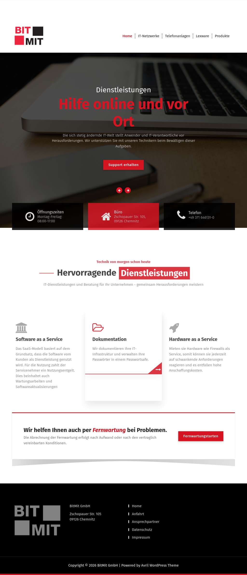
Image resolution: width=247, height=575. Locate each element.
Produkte (222, 36)
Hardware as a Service (193, 373)
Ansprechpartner (145, 508)
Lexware (202, 36)
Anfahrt (138, 500)
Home (127, 36)
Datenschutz (142, 516)
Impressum (141, 524)
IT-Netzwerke (148, 36)
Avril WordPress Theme (160, 565)
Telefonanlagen (177, 36)
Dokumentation (109, 373)
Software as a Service (39, 373)
